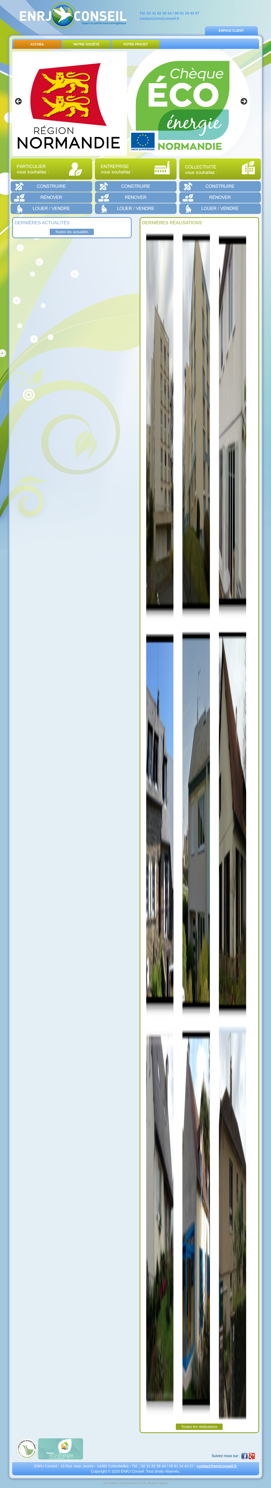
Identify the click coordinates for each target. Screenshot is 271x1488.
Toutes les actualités (71, 232)
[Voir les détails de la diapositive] (131, 103)
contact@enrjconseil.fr (160, 18)
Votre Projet (135, 44)
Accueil (37, 44)
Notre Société (86, 44)
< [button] (19, 102)
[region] (131, 103)
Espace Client (231, 30)
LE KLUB (140, 1483)
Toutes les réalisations (199, 1427)
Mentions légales (158, 1483)
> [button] (243, 102)
